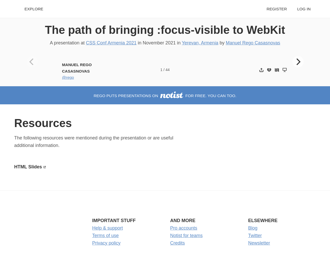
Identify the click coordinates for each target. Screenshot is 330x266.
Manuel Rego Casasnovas (253, 42)
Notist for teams (186, 235)
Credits (177, 243)
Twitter (255, 235)
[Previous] (32, 61)
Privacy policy (106, 243)
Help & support (107, 228)
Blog (253, 228)
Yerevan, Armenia (200, 42)
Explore (33, 9)
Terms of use (105, 235)
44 (168, 70)
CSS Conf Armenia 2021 (111, 42)
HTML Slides (28, 166)
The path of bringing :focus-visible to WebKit (165, 30)
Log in (304, 9)
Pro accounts (183, 228)
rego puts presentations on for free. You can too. (165, 95)
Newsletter (259, 243)
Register (277, 9)
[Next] (298, 61)
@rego (68, 77)
